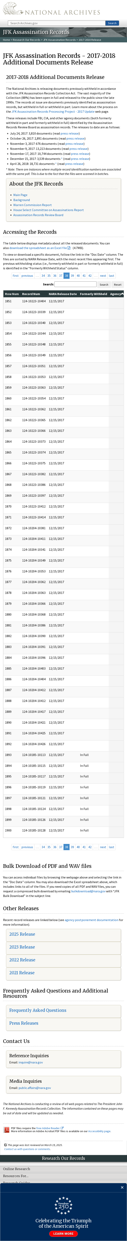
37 (60, 276)
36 (54, 276)
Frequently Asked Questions (37, 1010)
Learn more (63, 1234)
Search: (48, 284)
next (103, 276)
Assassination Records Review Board (38, 215)
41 (84, 276)
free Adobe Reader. (50, 1128)
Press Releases (23, 1023)
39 (72, 276)
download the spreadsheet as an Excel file (38, 248)
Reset (117, 284)
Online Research (16, 1169)
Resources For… (15, 1176)
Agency (117, 294)
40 (78, 276)
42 (90, 276)
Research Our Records (26, 40)
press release (69, 133)
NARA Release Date (63, 294)
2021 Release (21, 972)
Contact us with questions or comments (27, 1149)
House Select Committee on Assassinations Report (48, 210)
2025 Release (22, 934)
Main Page (20, 195)
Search (112, 23)
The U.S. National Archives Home (51, 10)
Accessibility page (99, 1131)
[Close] (122, 1187)
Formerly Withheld (93, 294)
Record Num (31, 294)
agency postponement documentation (91, 920)
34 (43, 276)
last (111, 276)
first (16, 276)
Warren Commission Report (32, 205)
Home (6, 40)
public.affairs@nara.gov (35, 1088)
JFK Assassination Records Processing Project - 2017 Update (53, 111)
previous (27, 276)
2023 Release (22, 947)
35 (49, 276)
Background (21, 200)
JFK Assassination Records (59, 40)
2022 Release (22, 959)
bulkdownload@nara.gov (88, 891)
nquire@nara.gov (31, 1062)
